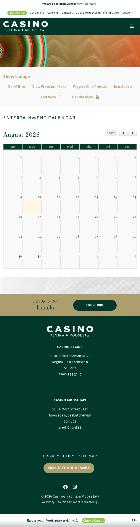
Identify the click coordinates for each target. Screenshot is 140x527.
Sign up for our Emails (69, 468)
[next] (132, 133)
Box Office (16, 87)
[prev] (123, 133)
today (111, 133)
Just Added (123, 87)
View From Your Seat (49, 87)
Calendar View (84, 97)
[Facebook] (65, 487)
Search (127, 12)
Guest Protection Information (98, 12)
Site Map (88, 456)
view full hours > (87, 3)
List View (51, 97)
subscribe (95, 305)
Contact (67, 12)
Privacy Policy (58, 456)
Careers (53, 12)
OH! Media (60, 502)
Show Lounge (16, 76)
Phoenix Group (89, 502)
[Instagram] (75, 487)
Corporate (37, 12)
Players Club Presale (90, 87)
